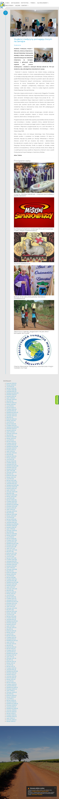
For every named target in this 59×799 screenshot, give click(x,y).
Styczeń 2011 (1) (10, 666)
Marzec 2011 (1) (10, 663)
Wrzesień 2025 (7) (11, 394)
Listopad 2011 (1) (10, 652)
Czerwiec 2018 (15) (11, 530)
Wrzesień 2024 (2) (11, 414)
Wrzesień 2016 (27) (11, 564)
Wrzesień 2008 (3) (11, 705)
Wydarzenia (17, 45)
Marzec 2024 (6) (11, 420)
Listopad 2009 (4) (11, 685)
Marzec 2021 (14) (11, 477)
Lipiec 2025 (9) (10, 398)
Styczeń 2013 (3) (10, 635)
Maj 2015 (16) (9, 590)
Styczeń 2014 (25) (11, 616)
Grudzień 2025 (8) (11, 390)
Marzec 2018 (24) (11, 535)
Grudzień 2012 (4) (11, 637)
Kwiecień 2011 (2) (11, 661)
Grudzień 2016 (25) (11, 559)
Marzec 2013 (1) (10, 632)
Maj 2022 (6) (9, 454)
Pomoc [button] (33, 3)
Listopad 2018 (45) (11, 522)
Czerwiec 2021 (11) (11, 472)
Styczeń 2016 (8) (11, 577)
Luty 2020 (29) (10, 498)
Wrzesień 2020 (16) (11, 487)
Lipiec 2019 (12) (10, 509)
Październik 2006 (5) (12, 708)
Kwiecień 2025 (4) (11, 402)
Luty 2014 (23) (10, 614)
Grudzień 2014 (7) (11, 598)
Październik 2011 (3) (11, 653)
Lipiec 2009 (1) (10, 690)
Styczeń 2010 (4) (11, 682)
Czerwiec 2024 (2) (11, 415)
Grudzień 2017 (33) (11, 540)
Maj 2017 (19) (10, 551)
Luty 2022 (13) (10, 459)
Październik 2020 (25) (12, 485)
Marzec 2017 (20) (11, 554)
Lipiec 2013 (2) (10, 626)
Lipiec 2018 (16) (10, 529)
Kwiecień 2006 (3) (11, 711)
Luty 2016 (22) (10, 575)
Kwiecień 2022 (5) (11, 456)
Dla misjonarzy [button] (43, 3)
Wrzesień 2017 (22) (11, 545)
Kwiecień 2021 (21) (11, 475)
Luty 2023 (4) (10, 440)
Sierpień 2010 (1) (11, 674)
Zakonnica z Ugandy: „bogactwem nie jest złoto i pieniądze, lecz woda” (31, 332)
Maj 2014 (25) (10, 609)
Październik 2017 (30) (12, 543)
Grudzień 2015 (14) (11, 579)
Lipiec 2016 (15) (10, 567)
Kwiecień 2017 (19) (11, 553)
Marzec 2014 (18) (11, 613)
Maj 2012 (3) (9, 645)
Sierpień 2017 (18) (11, 546)
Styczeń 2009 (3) (11, 700)
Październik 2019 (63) (12, 504)
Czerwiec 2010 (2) (11, 676)
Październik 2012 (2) (12, 640)
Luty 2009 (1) (10, 698)
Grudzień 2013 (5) (11, 618)
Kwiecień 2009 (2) (11, 695)
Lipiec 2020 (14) (10, 490)
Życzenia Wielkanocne (22, 264)
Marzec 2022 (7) (11, 457)
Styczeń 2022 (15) (11, 461)
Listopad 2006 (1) (11, 707)
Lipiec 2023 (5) (10, 432)
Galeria (17, 5)
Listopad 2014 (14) (11, 600)
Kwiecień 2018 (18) (11, 534)
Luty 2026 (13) (10, 386)
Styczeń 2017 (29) (11, 558)
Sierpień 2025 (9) (11, 396)
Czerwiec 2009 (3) (11, 692)
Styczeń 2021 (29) (11, 480)
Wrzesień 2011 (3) (11, 655)
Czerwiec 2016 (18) (11, 569)
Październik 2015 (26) (12, 582)
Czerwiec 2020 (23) (11, 491)
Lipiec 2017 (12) (10, 548)
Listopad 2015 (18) (11, 580)
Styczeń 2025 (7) (11, 407)
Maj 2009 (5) (9, 694)
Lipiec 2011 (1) (10, 656)
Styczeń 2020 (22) (11, 500)
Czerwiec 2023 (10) (11, 433)
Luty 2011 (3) (9, 665)
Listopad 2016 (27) (11, 561)
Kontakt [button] (24, 5)
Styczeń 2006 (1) (11, 713)
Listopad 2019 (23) (11, 503)
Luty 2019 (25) (10, 517)
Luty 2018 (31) (10, 537)
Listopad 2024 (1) (11, 411)
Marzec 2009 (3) (11, 697)
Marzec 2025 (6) (11, 404)
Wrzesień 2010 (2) (11, 673)
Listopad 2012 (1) (11, 639)
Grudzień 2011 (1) (11, 650)
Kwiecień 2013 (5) (11, 631)
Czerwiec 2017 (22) (11, 550)
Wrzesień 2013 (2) (11, 622)
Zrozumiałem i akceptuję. (37, 794)
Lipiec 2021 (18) (10, 470)
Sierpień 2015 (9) (11, 585)
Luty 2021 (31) (10, 478)
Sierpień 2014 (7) (11, 605)
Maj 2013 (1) (9, 629)
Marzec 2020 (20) (11, 496)
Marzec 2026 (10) (11, 385)
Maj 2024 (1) (9, 417)
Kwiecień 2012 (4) (11, 647)
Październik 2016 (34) (12, 563)
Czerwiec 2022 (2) (11, 453)
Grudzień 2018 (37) (11, 521)
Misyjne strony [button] (8, 5)
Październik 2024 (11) (12, 412)
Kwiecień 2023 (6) (11, 436)
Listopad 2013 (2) (11, 619)
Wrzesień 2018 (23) (11, 525)
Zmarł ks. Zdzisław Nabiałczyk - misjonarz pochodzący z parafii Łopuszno (34, 195)
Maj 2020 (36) (10, 493)
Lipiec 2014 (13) (10, 606)
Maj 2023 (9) (9, 435)
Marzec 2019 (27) (11, 516)
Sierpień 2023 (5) (11, 430)
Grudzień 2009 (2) (11, 684)
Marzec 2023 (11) (11, 438)
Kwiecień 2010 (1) (11, 677)
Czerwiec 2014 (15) (11, 608)
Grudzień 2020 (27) (11, 482)
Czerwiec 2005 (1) (11, 719)
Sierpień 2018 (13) (11, 527)
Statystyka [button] (25, 3)
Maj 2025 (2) (9, 401)
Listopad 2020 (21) (11, 483)
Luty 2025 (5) (10, 406)
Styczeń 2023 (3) (11, 441)
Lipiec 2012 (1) (10, 642)
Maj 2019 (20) (10, 512)
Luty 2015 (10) (10, 595)
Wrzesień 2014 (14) (11, 603)
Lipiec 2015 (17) (10, 587)
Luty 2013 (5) (9, 634)
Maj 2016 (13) (9, 571)
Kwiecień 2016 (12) (11, 572)
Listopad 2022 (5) (11, 444)
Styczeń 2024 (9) (11, 423)
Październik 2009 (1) (12, 687)
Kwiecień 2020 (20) (11, 495)
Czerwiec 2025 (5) (11, 399)
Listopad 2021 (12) (11, 464)
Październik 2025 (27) (12, 393)
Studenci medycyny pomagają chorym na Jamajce (33, 40)
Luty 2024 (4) (10, 422)
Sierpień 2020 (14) (11, 488)
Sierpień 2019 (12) (11, 508)
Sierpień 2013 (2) (11, 624)
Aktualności (15, 3)
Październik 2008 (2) (12, 703)
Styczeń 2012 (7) (10, 648)
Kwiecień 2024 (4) (11, 419)
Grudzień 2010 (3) (11, 668)
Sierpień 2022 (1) (11, 449)
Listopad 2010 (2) (11, 669)
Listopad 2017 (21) (11, 542)
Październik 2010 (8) (12, 671)
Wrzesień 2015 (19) (11, 584)
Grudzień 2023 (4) (11, 425)
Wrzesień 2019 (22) (11, 506)
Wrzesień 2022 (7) (11, 448)
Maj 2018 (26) (10, 532)
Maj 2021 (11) (9, 474)
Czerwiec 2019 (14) (11, 511)
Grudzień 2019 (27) (11, 501)
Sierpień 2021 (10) (11, 469)
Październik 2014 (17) (12, 601)
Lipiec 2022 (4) (10, 451)
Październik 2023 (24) (12, 427)
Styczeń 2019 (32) (11, 519)
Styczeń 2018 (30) (11, 538)
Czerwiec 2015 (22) (11, 588)
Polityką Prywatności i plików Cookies (40, 791)
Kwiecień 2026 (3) (11, 383)
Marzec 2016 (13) (11, 574)
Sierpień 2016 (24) (11, 566)
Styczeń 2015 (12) (11, 597)
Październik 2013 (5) (12, 621)
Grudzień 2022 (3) (11, 443)
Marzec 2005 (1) (10, 721)
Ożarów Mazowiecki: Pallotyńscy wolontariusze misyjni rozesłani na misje (33, 367)
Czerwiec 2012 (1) (11, 643)
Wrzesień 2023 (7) (11, 428)
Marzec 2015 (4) (10, 593)
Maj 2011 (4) (9, 660)
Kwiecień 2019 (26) (11, 514)
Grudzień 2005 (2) (11, 715)
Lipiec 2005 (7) (10, 718)
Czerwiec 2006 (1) (11, 710)
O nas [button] (7, 3)
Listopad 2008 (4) (11, 702)
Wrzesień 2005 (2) (11, 716)
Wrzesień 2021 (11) (11, 467)
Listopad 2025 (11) (11, 391)
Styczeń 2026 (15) (11, 388)
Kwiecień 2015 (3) (11, 592)
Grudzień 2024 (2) (11, 409)
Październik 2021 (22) (12, 466)
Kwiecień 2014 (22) (11, 611)
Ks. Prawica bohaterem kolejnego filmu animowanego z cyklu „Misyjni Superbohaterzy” (33, 229)
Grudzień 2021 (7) (11, 462)
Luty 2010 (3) (9, 681)
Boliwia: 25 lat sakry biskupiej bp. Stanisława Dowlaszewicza (29, 297)
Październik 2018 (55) (12, 524)
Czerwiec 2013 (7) (11, 627)
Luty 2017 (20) (10, 556)
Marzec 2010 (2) (10, 679)
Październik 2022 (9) (12, 446)
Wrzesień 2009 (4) (11, 689)
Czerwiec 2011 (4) (11, 658)
